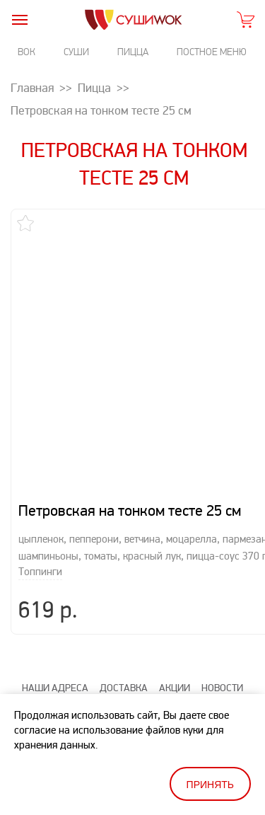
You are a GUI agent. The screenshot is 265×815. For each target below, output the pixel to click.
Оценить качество (155, 689)
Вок (26, 52)
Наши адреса (55, 666)
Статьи (82, 689)
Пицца (132, 52)
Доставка (124, 666)
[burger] (19, 19)
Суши (76, 52)
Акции (174, 666)
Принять (210, 784)
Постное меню (212, 52)
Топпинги (40, 550)
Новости (222, 666)
